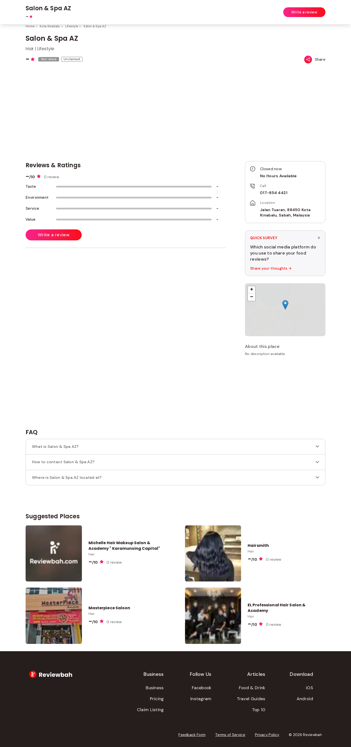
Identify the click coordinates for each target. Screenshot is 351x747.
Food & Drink (252, 687)
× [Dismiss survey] (318, 238)
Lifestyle (71, 26)
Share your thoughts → (270, 268)
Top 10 (258, 709)
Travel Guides (251, 698)
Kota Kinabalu (50, 26)
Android (305, 698)
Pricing (157, 698)
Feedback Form (191, 734)
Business (155, 687)
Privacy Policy (267, 734)
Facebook (201, 687)
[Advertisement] (285, 394)
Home (30, 26)
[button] (285, 305)
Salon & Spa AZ (94, 26)
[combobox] (138, 9)
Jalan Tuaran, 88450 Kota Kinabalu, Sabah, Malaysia (285, 212)
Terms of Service (230, 734)
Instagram (201, 698)
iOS (309, 687)
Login (321, 9)
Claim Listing (150, 709)
